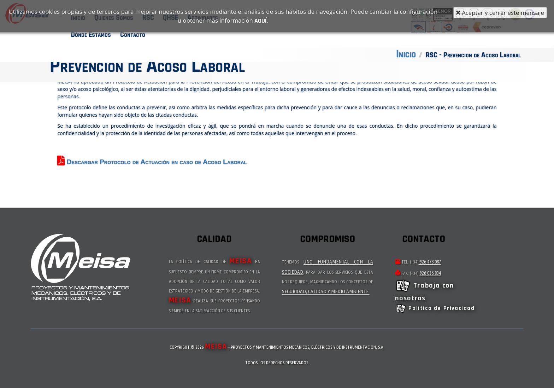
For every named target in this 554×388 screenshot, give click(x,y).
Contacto (132, 34)
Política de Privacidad (435, 308)
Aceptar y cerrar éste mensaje (500, 12)
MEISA (240, 261)
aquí (260, 20)
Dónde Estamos (91, 34)
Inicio (406, 54)
